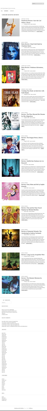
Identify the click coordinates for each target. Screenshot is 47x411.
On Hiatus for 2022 (5, 314)
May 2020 (3, 357)
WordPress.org (4, 400)
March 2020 (3, 359)
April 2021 (3, 344)
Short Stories (4, 389)
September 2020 (4, 352)
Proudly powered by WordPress (19, 408)
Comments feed (4, 399)
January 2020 (4, 362)
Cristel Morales (4, 323)
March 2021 (3, 345)
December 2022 (4, 336)
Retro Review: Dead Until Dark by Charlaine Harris (9, 312)
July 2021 (3, 342)
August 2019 (4, 368)
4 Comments (32, 256)
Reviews (6, 10)
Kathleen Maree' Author (5, 326)
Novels (22, 42)
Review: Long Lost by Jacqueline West (32, 254)
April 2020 (3, 358)
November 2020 (4, 350)
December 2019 (4, 363)
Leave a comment (33, 24)
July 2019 (3, 369)
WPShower (30, 408)
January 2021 (4, 347)
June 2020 (3, 356)
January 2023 (4, 335)
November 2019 (4, 364)
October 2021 (4, 339)
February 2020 (4, 361)
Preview (3, 387)
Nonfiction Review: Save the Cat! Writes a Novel (9, 310)
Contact (12, 10)
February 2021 (4, 346)
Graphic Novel (24, 65)
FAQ (1, 10)
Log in (3, 396)
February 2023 (4, 334)
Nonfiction (3, 383)
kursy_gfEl (3, 321)
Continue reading (40, 31)
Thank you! (3, 313)
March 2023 (3, 333)
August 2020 (4, 353)
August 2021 (4, 341)
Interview (23, 89)
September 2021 (4, 340)
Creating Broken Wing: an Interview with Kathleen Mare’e (18, 326)
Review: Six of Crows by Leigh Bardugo (8, 309)
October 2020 (4, 351)
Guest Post (3, 381)
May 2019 (3, 372)
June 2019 (3, 370)
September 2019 (4, 367)
